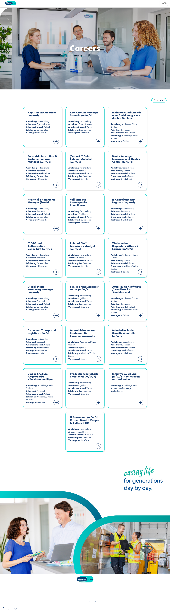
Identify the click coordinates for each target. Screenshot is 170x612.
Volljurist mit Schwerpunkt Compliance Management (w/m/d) (79, 202)
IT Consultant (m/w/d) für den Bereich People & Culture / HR (81, 420)
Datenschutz (92, 602)
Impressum (12, 602)
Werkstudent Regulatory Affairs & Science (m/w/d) (126, 246)
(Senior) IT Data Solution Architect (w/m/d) (82, 159)
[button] (3, 608)
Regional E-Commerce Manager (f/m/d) (42, 201)
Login (164, 3)
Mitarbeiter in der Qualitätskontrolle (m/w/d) (124, 333)
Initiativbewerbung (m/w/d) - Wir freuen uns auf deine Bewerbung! (126, 377)
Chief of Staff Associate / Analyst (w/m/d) (83, 246)
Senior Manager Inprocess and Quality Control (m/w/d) (123, 159)
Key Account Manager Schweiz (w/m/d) (82, 115)
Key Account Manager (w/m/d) (40, 114)
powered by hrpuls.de (15, 609)
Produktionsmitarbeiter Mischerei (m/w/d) (84, 375)
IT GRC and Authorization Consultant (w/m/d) (41, 246)
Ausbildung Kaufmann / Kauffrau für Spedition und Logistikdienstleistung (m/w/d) (127, 290)
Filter (159, 100)
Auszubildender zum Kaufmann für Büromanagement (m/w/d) (84, 333)
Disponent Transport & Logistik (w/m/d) (41, 332)
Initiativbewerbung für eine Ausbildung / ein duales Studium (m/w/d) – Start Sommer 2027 (126, 115)
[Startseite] (13, 3)
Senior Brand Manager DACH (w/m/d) (80, 290)
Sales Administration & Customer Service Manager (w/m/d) (42, 159)
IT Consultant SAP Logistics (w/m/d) (124, 201)
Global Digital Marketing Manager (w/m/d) (41, 290)
